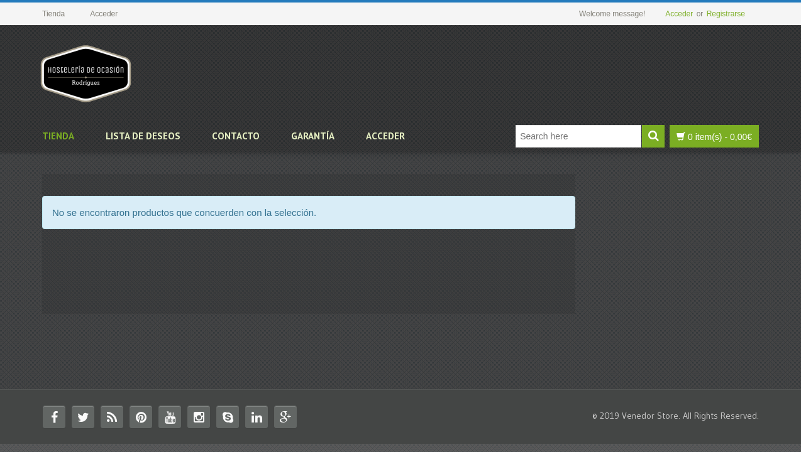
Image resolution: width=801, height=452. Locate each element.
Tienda (58, 136)
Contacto (236, 136)
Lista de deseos (143, 136)
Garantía (312, 136)
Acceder (679, 13)
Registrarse (726, 13)
